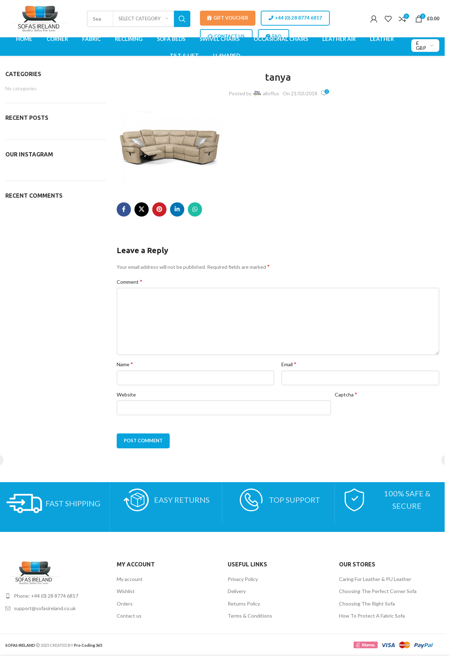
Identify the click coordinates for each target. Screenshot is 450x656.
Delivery (237, 591)
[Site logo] (41, 18)
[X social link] (141, 209)
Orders (125, 604)
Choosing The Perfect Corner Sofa (378, 591)
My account (130, 579)
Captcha (346, 394)
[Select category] (143, 18)
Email (288, 364)
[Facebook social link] (124, 209)
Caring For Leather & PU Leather (375, 579)
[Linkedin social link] (177, 209)
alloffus (271, 93)
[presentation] (389, 414)
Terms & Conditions (250, 616)
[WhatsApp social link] (195, 209)
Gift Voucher (227, 18)
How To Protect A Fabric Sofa (372, 616)
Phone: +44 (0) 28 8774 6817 (46, 596)
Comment (129, 281)
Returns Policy (244, 604)
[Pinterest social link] (159, 209)
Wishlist (126, 591)
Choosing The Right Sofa (367, 604)
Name (125, 364)
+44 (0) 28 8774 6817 (295, 18)
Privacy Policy (243, 579)
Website (126, 394)
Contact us (129, 616)
